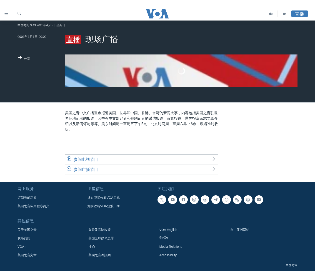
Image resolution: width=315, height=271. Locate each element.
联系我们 (24, 238)
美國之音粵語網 (99, 255)
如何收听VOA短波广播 (104, 206)
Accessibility (168, 255)
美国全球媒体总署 (101, 238)
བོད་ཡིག (163, 238)
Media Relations (170, 246)
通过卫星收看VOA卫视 (104, 197)
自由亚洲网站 (239, 230)
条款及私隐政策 (99, 230)
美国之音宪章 (27, 255)
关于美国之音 (27, 230)
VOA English (168, 230)
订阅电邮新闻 (27, 197)
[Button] (24, 59)
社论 (91, 246)
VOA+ (22, 246)
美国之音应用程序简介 (33, 206)
